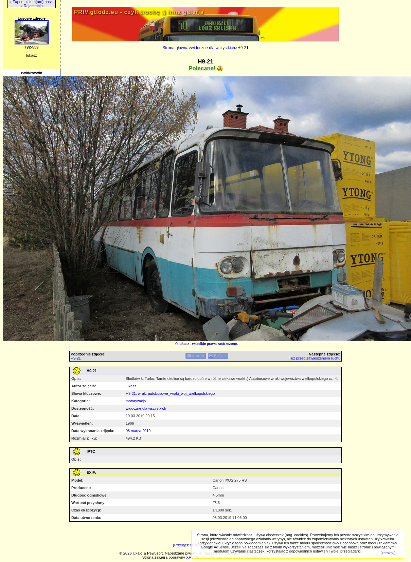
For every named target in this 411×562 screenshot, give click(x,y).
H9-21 (76, 358)
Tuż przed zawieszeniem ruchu (314, 358)
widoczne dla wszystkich (213, 47)
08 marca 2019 (138, 431)
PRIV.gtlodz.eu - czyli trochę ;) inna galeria (139, 12)
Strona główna (175, 47)
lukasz (184, 344)
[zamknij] (388, 553)
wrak (142, 393)
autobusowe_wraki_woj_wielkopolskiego (181, 393)
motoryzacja (136, 401)
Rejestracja (33, 6)
